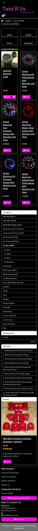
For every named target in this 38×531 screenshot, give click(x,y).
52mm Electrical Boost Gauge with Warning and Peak (17, 368)
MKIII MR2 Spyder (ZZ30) (12, 225)
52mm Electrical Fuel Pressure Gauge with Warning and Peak (9, 130)
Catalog (8, 21)
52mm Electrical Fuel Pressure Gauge (19, 388)
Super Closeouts (9, 324)
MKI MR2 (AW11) (9, 216)
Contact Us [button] (19, 519)
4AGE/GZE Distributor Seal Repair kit (18, 350)
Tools (5, 295)
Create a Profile (7, 493)
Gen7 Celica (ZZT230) (11, 241)
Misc (4, 328)
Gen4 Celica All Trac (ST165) (13, 229)
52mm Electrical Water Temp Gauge (18, 378)
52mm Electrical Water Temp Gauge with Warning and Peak (28, 129)
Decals (5, 291)
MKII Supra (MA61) (10, 270)
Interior (9, 43)
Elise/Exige (7, 266)
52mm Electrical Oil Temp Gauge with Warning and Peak (28, 79)
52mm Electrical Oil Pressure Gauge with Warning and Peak (9, 181)
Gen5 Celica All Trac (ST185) (13, 233)
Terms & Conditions (8, 477)
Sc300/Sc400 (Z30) (10, 278)
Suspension (28, 43)
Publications (7, 311)
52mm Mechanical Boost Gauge (17, 363)
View (7, 97)
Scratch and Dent (9, 316)
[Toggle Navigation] (4, 3)
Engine (9, 35)
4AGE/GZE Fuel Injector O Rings (17, 355)
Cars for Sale (7, 320)
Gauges (28, 35)
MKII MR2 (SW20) (9, 221)
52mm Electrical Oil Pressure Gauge (18, 359)
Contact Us (5, 485)
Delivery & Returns (8, 481)
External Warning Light (7, 73)
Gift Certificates (9, 303)
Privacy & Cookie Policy (10, 473)
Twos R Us (20, 526)
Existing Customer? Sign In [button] (19, 498)
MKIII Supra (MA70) (10, 274)
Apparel (6, 287)
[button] (2, 16)
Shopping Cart (8, 333)
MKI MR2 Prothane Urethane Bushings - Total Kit (17, 440)
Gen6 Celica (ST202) (10, 237)
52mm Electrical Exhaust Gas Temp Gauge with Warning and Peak (28, 183)
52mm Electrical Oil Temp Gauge (17, 374)
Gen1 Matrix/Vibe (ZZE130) (13, 282)
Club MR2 (6, 307)
